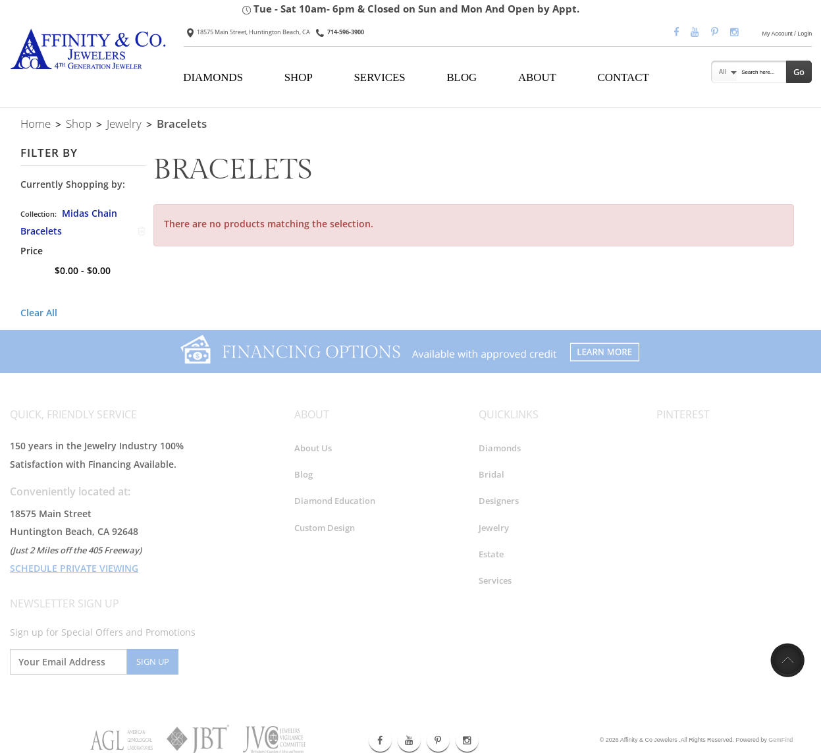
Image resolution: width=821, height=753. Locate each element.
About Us (313, 448)
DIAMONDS (213, 77)
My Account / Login (787, 33)
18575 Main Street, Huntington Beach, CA (248, 32)
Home (35, 123)
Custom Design (324, 528)
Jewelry (124, 123)
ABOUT (537, 77)
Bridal (491, 474)
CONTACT (623, 77)
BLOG (461, 77)
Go (799, 72)
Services (495, 580)
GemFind (780, 740)
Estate (491, 554)
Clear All (38, 312)
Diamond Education (334, 501)
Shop (79, 123)
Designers (499, 501)
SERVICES (380, 77)
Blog (303, 474)
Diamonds (500, 448)
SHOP (298, 77)
